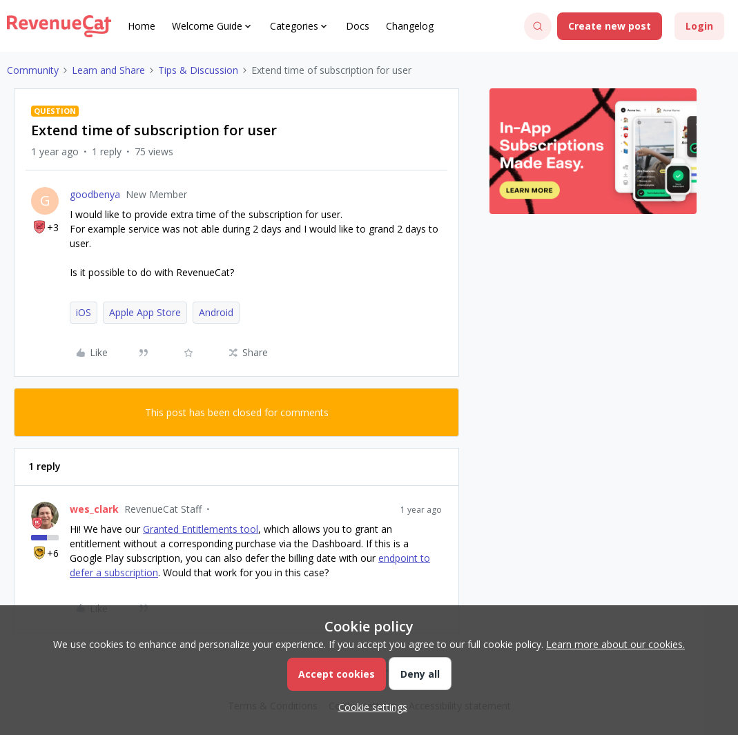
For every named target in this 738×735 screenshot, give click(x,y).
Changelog (410, 25)
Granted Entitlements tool (200, 529)
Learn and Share (108, 70)
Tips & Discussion (198, 70)
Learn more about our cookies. (615, 644)
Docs (357, 25)
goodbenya (95, 194)
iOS (83, 312)
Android (216, 312)
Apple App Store (145, 312)
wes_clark (94, 509)
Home (141, 25)
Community (33, 70)
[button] (609, 26)
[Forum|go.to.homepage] (59, 26)
